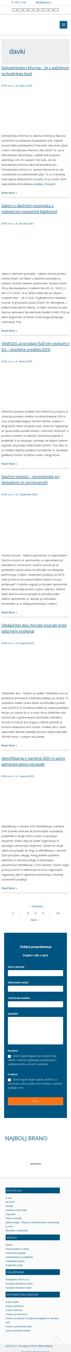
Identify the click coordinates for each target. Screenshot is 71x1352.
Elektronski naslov (19, 982)
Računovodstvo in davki (17, 1249)
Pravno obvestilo (14, 1218)
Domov (9, 1245)
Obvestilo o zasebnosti (17, 1230)
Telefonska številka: (19, 998)
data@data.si (43, 2)
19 (57, 913)
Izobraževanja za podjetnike (19, 1257)
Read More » (9, 192)
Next (35, 919)
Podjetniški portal (14, 1265)
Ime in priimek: (17, 967)
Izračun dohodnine (15, 1306)
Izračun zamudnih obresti (18, 1330)
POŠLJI (35, 1101)
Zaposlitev (11, 1214)
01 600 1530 (18, 2)
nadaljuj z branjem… (45, 184)
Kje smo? (10, 1202)
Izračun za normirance (16, 1314)
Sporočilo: (14, 1013)
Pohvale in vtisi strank (16, 1210)
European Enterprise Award (19, 1283)
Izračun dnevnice (14, 1310)
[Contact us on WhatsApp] (63, 2)
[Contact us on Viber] (58, 2)
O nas (9, 1198)
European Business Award (18, 1287)
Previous (35, 906)
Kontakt (9, 1206)
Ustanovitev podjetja (16, 1253)
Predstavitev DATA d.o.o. (18, 1279)
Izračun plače (12, 1302)
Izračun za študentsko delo (19, 1326)
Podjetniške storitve (15, 1261)
